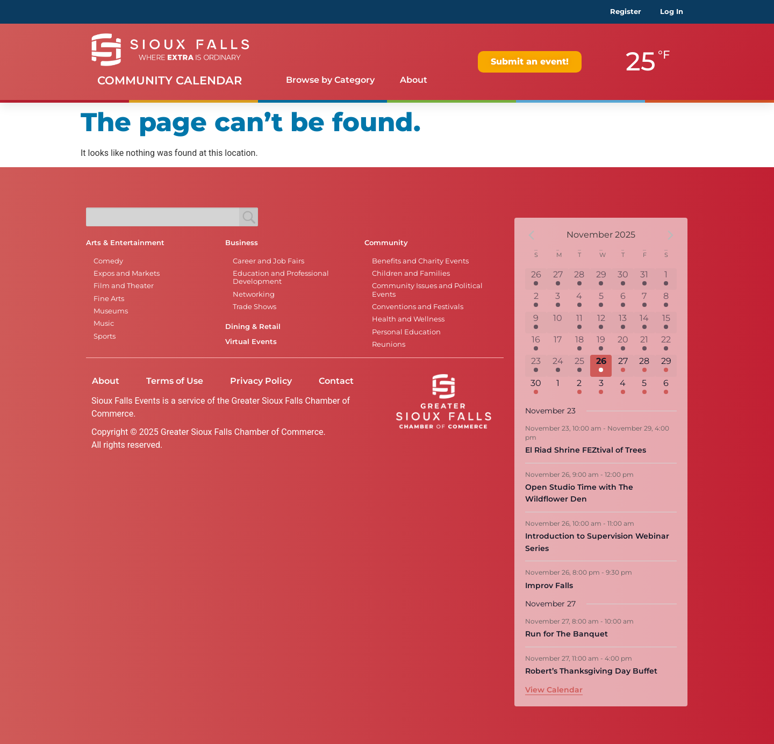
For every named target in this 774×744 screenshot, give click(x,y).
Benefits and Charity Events (420, 261)
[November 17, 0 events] (557, 344)
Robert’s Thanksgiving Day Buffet (591, 671)
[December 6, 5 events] (666, 387)
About (413, 80)
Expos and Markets (127, 273)
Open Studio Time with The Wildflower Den (579, 493)
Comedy (108, 261)
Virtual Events (251, 342)
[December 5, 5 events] (644, 387)
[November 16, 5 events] (536, 344)
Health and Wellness (408, 319)
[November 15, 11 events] (666, 322)
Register (625, 12)
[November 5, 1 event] (601, 300)
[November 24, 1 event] (557, 365)
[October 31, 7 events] (644, 279)
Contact (336, 381)
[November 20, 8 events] (622, 344)
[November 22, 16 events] (666, 344)
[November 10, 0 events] (557, 322)
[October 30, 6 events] (622, 279)
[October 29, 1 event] (601, 279)
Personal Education (406, 332)
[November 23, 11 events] (536, 365)
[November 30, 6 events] (536, 387)
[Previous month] (531, 234)
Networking (254, 294)
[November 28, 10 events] (644, 365)
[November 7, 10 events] (644, 300)
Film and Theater (124, 286)
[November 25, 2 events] (579, 365)
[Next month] (670, 234)
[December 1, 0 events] (557, 387)
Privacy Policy (261, 381)
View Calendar (554, 690)
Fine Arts (109, 299)
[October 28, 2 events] (579, 279)
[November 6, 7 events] (622, 300)
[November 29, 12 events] (666, 365)
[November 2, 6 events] (536, 300)
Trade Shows (254, 307)
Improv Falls (549, 585)
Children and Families (411, 273)
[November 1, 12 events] (666, 279)
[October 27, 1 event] (557, 279)
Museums (111, 311)
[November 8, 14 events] (666, 300)
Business (241, 243)
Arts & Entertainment (125, 243)
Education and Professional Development (281, 277)
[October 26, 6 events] (536, 279)
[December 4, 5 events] (622, 387)
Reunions (388, 344)
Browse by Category (330, 80)
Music (104, 323)
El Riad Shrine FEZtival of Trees (585, 450)
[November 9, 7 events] (536, 322)
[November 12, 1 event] (601, 322)
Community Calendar (169, 80)
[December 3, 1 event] (601, 387)
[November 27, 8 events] (622, 365)
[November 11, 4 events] (579, 322)
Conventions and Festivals (417, 307)
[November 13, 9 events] (622, 322)
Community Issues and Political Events (427, 290)
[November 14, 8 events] (644, 322)
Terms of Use (174, 381)
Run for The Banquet (566, 634)
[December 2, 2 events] (579, 387)
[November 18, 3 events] (579, 344)
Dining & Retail (253, 327)
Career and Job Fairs (268, 261)
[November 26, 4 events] (601, 365)
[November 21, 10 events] (644, 344)
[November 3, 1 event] (557, 300)
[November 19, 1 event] (601, 344)
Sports (105, 336)
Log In (671, 12)
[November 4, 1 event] (579, 300)
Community (386, 243)
